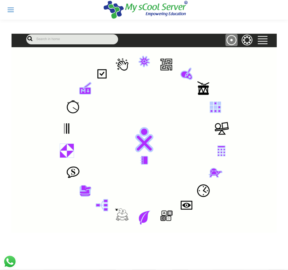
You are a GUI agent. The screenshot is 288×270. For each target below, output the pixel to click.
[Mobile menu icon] (11, 10)
